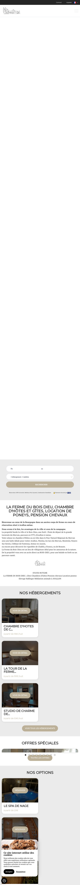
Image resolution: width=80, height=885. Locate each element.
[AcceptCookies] (4, 881)
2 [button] (29, 755)
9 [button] (54, 755)
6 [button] (43, 755)
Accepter (9, 871)
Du (12, 469)
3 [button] (33, 755)
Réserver (20, 790)
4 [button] (36, 755)
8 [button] (51, 755)
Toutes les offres (40, 758)
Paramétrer (20, 871)
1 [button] (25, 755)
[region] (19, 858)
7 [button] (47, 755)
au (42, 469)
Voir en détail (20, 611)
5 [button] (40, 755)
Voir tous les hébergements (40, 728)
